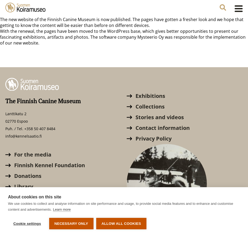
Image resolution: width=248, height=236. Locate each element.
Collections (146, 106)
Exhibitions (146, 95)
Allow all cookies (121, 224)
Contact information (158, 127)
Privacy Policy (149, 138)
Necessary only (71, 224)
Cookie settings (27, 224)
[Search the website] (222, 8)
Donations (23, 175)
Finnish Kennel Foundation (45, 165)
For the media (28, 154)
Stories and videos (155, 117)
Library (19, 186)
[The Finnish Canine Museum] (25, 8)
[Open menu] (237, 8)
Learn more (62, 209)
